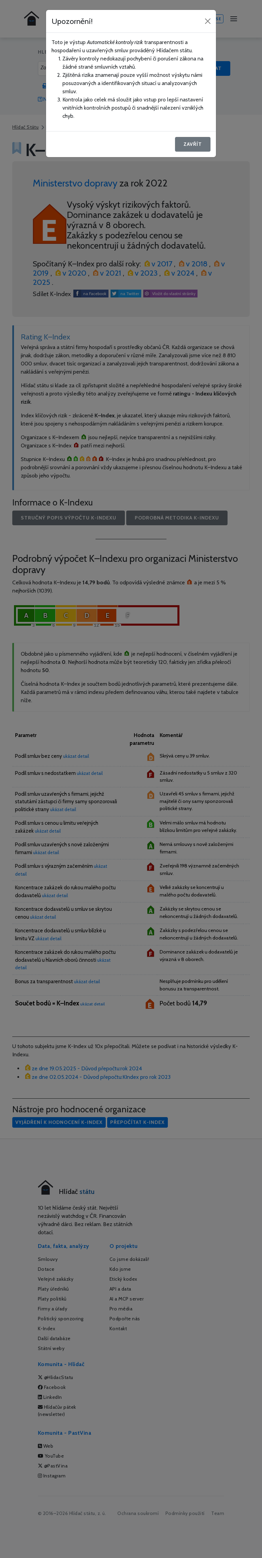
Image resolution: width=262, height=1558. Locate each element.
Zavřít (193, 144)
